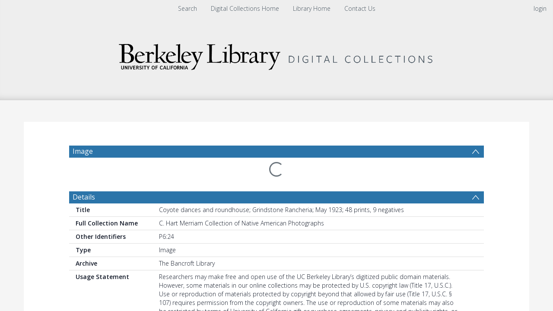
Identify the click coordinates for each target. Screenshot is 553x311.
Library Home (312, 8)
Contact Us (359, 8)
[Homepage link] (276, 54)
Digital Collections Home (245, 8)
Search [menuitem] (187, 8)
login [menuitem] (540, 8)
